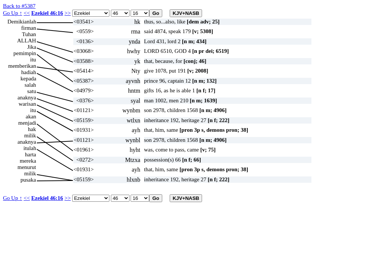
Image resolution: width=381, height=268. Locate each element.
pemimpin (24, 53)
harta (30, 154)
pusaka (28, 180)
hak (32, 129)
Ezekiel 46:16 (47, 13)
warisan (27, 104)
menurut (26, 167)
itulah (29, 148)
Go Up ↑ (12, 13)
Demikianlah (21, 22)
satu (31, 91)
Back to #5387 (19, 6)
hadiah (28, 72)
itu (33, 60)
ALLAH (26, 41)
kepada (28, 79)
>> (67, 13)
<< (26, 13)
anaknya (26, 97)
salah (30, 85)
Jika (31, 47)
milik (30, 135)
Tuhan (29, 34)
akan (31, 116)
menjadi (27, 123)
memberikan (22, 66)
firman (28, 28)
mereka (28, 161)
